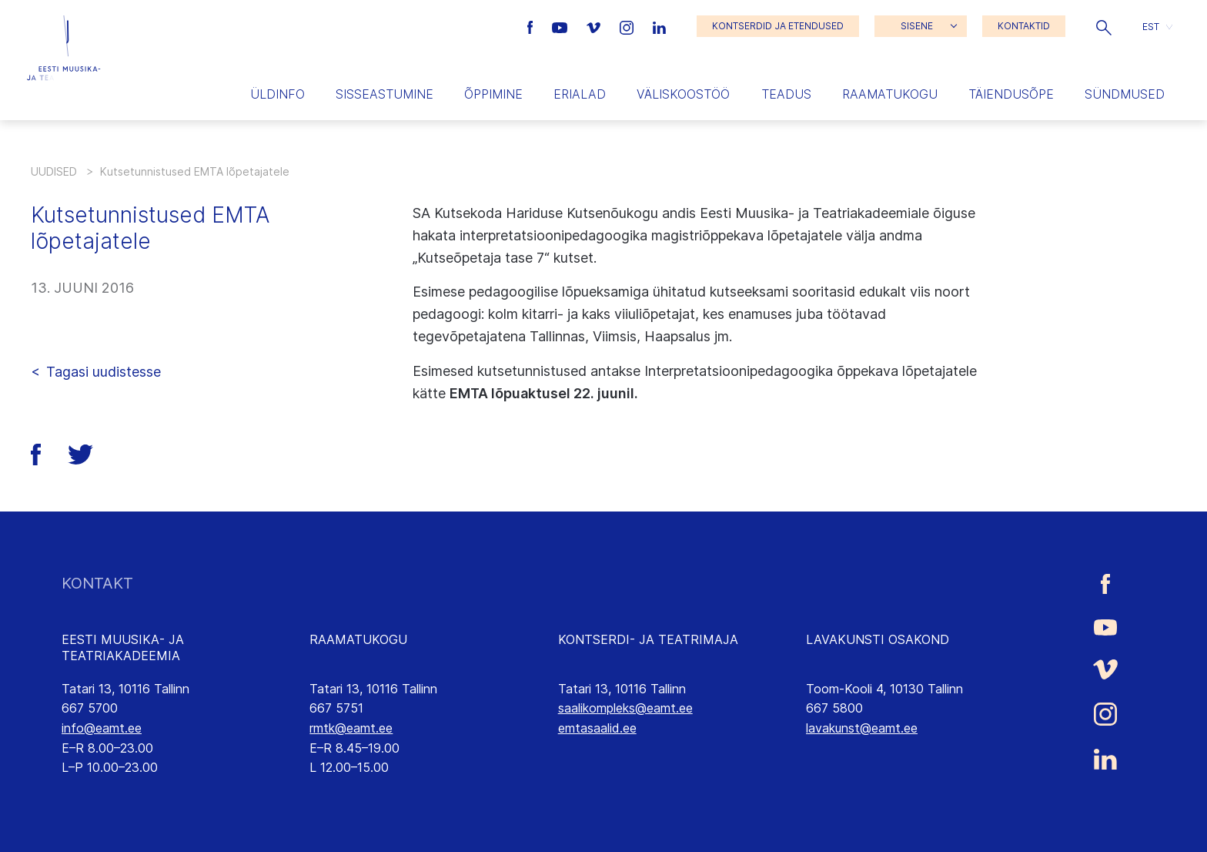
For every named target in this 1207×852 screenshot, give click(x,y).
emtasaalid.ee (597, 728)
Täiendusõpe (1011, 94)
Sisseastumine (384, 94)
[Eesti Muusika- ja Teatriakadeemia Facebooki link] (532, 26)
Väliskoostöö (683, 94)
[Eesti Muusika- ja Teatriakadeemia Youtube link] (561, 26)
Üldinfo (277, 94)
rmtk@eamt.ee (351, 728)
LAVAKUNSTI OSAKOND (877, 639)
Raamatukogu (890, 94)
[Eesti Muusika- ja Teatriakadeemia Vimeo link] (595, 26)
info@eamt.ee (102, 728)
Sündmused (1125, 94)
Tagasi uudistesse (103, 372)
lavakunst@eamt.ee (862, 728)
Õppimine (493, 94)
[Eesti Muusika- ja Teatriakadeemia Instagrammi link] (628, 26)
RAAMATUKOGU (358, 639)
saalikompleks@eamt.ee (625, 708)
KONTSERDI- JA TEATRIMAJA (648, 639)
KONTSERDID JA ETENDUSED (778, 26)
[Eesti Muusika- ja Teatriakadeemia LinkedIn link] (659, 26)
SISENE (917, 26)
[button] (1104, 26)
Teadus (786, 94)
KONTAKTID (1024, 26)
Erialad (579, 94)
